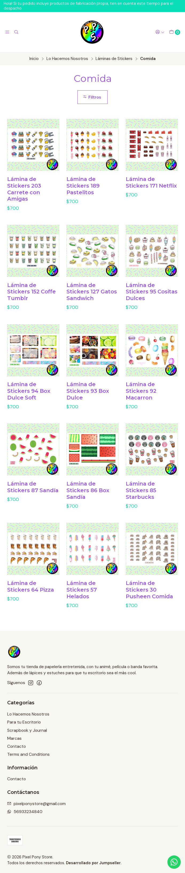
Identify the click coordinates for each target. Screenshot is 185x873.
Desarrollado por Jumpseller (93, 862)
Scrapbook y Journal (27, 730)
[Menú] (7, 32)
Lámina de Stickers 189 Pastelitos (83, 186)
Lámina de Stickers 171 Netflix (151, 182)
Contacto (16, 746)
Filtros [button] (91, 97)
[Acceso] (160, 32)
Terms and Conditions (28, 754)
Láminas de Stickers (114, 59)
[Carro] (174, 32)
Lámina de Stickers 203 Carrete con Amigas (24, 189)
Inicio (34, 59)
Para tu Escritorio (24, 722)
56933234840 (24, 811)
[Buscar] (16, 32)
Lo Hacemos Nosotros (67, 59)
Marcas (14, 738)
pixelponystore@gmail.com (36, 803)
